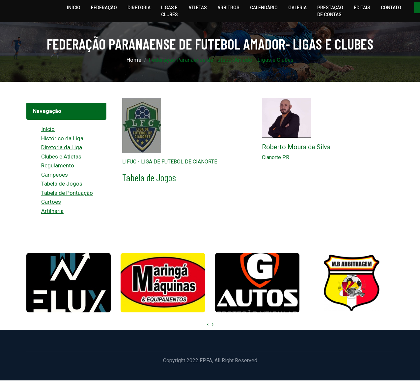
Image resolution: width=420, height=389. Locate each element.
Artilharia (52, 211)
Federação (104, 7)
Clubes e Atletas (61, 156)
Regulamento (57, 165)
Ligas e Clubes (169, 11)
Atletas (197, 7)
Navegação (47, 111)
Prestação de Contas (330, 11)
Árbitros (228, 7)
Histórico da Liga (62, 138)
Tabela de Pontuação (67, 193)
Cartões (51, 201)
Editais (362, 7)
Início (73, 7)
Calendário (264, 7)
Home (133, 59)
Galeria (297, 7)
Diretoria (139, 7)
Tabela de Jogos (61, 183)
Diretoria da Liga (61, 147)
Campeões (54, 174)
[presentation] (208, 324)
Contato (391, 7)
